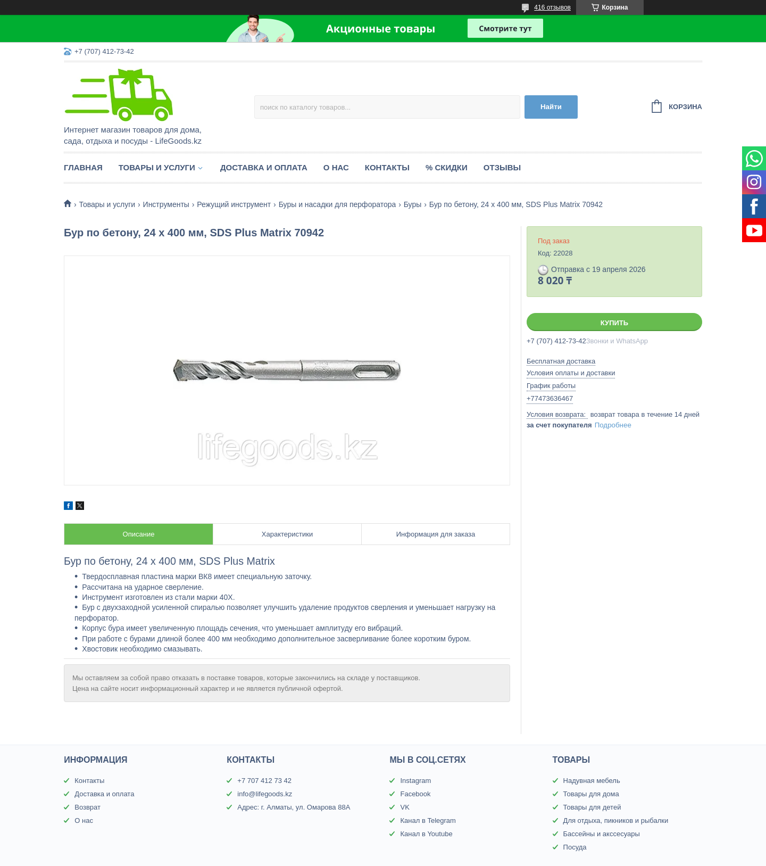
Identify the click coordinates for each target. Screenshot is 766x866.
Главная (83, 167)
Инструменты (166, 204)
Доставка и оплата (263, 167)
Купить (614, 323)
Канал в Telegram (427, 820)
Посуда (575, 847)
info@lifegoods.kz (264, 794)
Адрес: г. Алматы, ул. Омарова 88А (293, 807)
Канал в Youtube (426, 834)
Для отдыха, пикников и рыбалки (616, 820)
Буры (413, 204)
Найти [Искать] (551, 107)
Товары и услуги (157, 167)
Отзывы (502, 167)
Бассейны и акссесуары (601, 834)
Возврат (87, 807)
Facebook (415, 794)
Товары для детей (592, 807)
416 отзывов (552, 7)
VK (404, 807)
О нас (336, 167)
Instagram (415, 781)
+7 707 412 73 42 (264, 781)
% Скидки (447, 167)
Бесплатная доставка (561, 361)
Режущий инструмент (234, 204)
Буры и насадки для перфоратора (337, 204)
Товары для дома (591, 794)
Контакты (387, 167)
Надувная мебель (591, 781)
